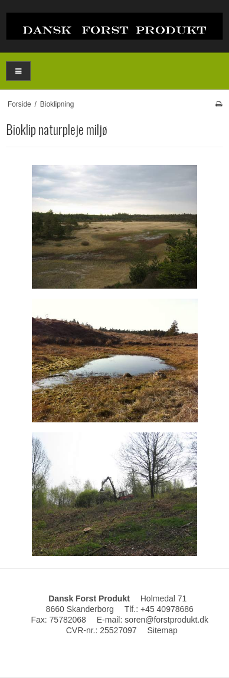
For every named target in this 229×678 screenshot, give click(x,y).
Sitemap (162, 630)
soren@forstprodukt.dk (166, 619)
